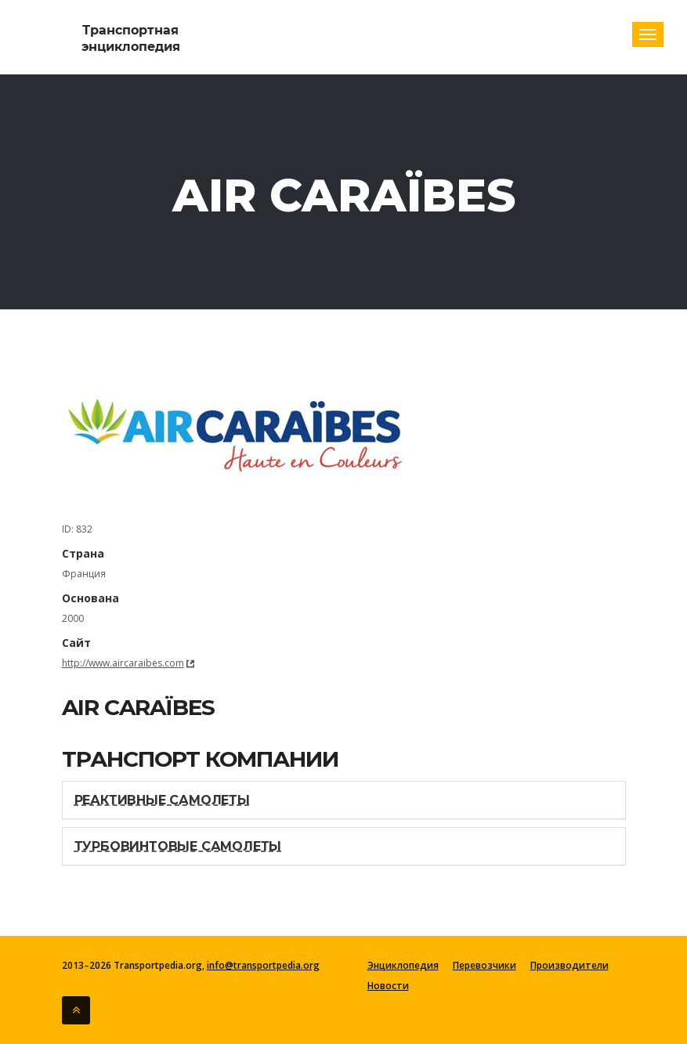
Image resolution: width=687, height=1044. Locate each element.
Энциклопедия (403, 965)
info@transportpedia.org (263, 965)
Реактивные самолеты (162, 800)
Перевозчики (484, 965)
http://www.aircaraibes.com (123, 663)
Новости (388, 986)
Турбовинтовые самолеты (178, 846)
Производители (569, 965)
